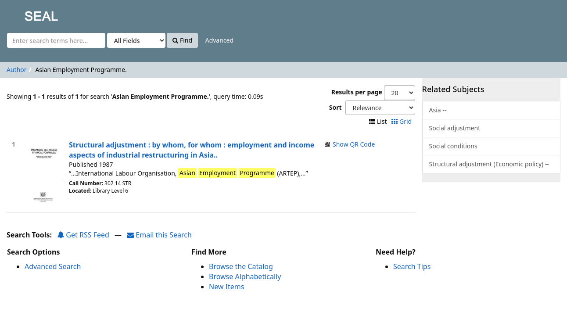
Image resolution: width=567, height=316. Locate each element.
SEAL (24, 13)
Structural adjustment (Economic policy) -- (489, 164)
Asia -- (438, 110)
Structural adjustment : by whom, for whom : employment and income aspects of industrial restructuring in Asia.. (191, 150)
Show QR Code (354, 144)
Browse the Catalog (241, 266)
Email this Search (159, 235)
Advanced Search (53, 266)
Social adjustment (455, 128)
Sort (335, 107)
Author (17, 69)
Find (182, 40)
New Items (226, 286)
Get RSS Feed (83, 235)
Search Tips (412, 266)
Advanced (219, 40)
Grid (402, 121)
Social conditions (453, 146)
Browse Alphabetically (245, 276)
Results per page (356, 92)
